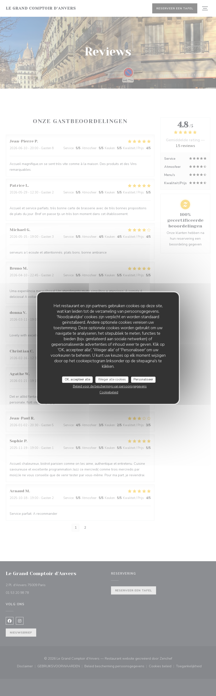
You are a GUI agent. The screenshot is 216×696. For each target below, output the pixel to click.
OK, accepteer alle (77, 379)
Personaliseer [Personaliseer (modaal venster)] (143, 379)
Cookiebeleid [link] (108, 392)
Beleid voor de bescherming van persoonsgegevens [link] (110, 386)
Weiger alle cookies (112, 379)
